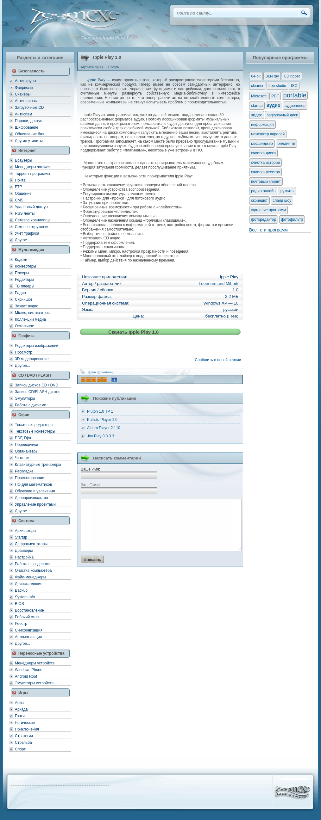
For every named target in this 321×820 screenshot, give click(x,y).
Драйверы (24, 550)
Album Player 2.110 (103, 428)
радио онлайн (263, 191)
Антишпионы (26, 101)
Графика (26, 336)
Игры (23, 693)
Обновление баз (29, 134)
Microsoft (259, 96)
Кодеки (21, 259)
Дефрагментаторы (31, 544)
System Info (25, 597)
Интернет (27, 150)
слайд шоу (282, 200)
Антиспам (23, 114)
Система (26, 521)
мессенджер (262, 143)
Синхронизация (28, 630)
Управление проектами (35, 504)
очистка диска (263, 153)
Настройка (24, 557)
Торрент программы (32, 173)
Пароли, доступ (28, 121)
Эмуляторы (25, 398)
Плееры (22, 273)
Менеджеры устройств (34, 663)
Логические (25, 722)
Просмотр (23, 352)
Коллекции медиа (30, 319)
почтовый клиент (266, 181)
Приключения (27, 729)
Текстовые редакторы (34, 424)
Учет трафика (27, 233)
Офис (23, 415)
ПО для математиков (33, 484)
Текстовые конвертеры (35, 431)
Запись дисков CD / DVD (36, 385)
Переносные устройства (41, 653)
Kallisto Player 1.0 (102, 419)
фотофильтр (292, 219)
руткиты (287, 191)
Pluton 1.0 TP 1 (100, 411)
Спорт (20, 749)
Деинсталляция (28, 584)
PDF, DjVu (23, 438)
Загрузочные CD (29, 107)
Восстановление (29, 610)
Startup (21, 537)
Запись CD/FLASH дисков (37, 392)
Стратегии (24, 736)
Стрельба (23, 742)
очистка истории (265, 162)
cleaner (257, 85)
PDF (275, 96)
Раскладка (24, 471)
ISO (294, 85)
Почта (20, 180)
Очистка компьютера (33, 570)
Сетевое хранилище (33, 220)
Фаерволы (24, 87)
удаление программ (268, 210)
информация (262, 124)
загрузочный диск (282, 115)
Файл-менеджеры (30, 577)
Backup (21, 590)
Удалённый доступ (31, 207)
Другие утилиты (29, 141)
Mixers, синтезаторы (32, 313)
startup (257, 105)
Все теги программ (268, 229)
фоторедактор (263, 219)
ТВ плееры (24, 286)
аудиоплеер (105, 372)
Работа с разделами (33, 564)
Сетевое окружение (32, 227)
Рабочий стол (27, 617)
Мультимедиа (31, 250)
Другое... (22, 240)
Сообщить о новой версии (219, 360)
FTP (18, 187)
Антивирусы (25, 81)
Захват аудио (26, 306)
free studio (277, 85)
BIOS (19, 603)
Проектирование (29, 478)
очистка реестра (265, 172)
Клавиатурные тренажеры (38, 464)
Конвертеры (25, 266)
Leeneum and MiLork (218, 283)
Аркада (21, 709)
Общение (23, 193)
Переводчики (26, 444)
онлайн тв (286, 143)
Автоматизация (28, 637)
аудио (92, 372)
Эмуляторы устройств (34, 683)
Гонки (20, 716)
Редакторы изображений (36, 345)
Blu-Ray (272, 76)
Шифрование (26, 127)
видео (256, 115)
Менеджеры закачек (32, 167)
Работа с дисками (30, 405)
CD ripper (292, 76)
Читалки (22, 458)
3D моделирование (32, 359)
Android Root (26, 676)
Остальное (24, 326)
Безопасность (31, 71)
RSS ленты (25, 213)
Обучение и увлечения (35, 491)
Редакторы (24, 279)
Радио (20, 293)
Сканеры (22, 94)
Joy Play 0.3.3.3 (100, 436)
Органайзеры (26, 451)
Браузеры (23, 160)
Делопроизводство (31, 498)
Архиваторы (25, 530)
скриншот (259, 200)
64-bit (256, 76)
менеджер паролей (268, 134)
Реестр (21, 623)
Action (20, 702)
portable (294, 95)
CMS (19, 200)
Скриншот (23, 299)
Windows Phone (28, 670)
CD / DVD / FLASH (34, 375)
